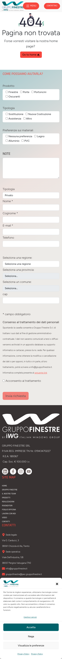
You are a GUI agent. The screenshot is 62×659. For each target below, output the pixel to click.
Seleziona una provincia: (18, 270)
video (4, 517)
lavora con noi (9, 513)
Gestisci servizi (30, 617)
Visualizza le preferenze (31, 645)
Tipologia (9, 108)
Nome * (8, 201)
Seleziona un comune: (17, 282)
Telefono (8, 237)
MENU (31, 6)
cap (5, 294)
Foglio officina (9, 509)
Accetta (31, 627)
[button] (57, 583)
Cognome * (10, 213)
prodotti (6, 497)
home (4, 486)
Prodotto (8, 86)
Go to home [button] (31, 54)
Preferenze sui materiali (18, 130)
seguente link (41, 373)
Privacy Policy (23, 654)
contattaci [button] (52, 6)
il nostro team (9, 493)
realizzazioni (8, 501)
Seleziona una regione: (17, 257)
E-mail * (8, 225)
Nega (31, 636)
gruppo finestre (9, 489)
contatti (6, 521)
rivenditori (7, 505)
